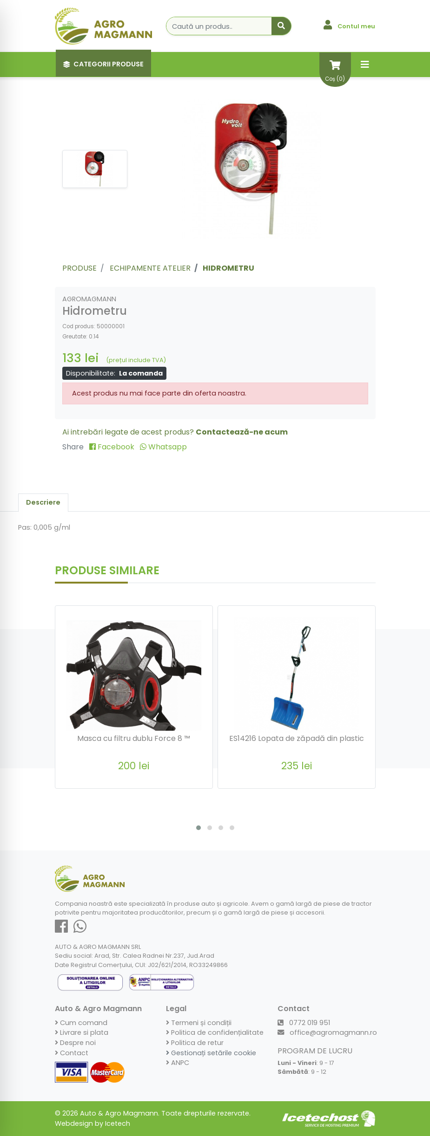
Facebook (112, 446)
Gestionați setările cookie (211, 1053)
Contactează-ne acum (242, 432)
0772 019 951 (304, 1022)
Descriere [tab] (43, 502)
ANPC (177, 1062)
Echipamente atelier (150, 268)
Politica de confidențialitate (215, 1032)
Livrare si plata (81, 1032)
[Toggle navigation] (365, 64)
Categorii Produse (103, 64)
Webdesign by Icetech (92, 1123)
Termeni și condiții (199, 1022)
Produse (79, 268)
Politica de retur (195, 1042)
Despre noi (75, 1042)
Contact (71, 1053)
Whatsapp (163, 446)
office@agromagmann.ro (327, 1032)
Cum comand (81, 1022)
